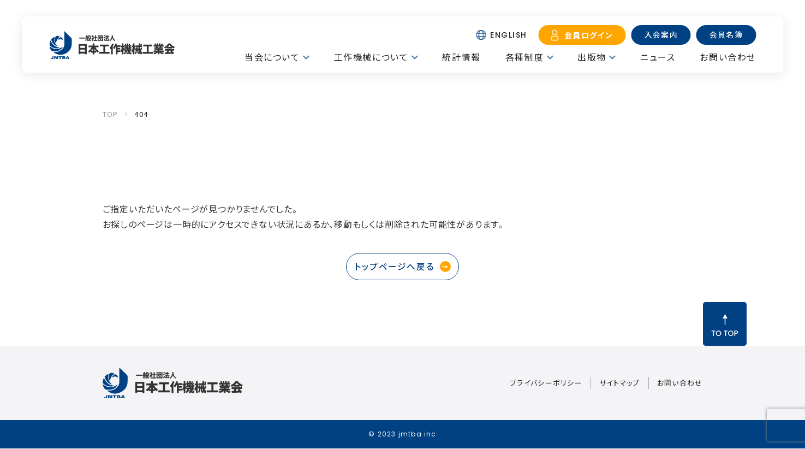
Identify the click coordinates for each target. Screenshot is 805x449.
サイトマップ (619, 383)
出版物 (591, 56)
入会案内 (660, 34)
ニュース (657, 56)
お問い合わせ (728, 56)
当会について (272, 56)
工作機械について (371, 56)
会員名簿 (726, 34)
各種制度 (524, 56)
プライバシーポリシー (546, 383)
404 (141, 114)
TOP (110, 114)
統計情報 (461, 56)
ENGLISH (507, 35)
